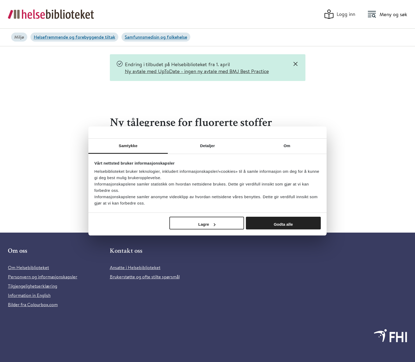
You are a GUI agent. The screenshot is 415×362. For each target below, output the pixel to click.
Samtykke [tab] (128, 145)
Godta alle (283, 224)
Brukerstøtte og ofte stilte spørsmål (145, 277)
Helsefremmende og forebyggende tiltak (74, 37)
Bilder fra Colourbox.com (33, 304)
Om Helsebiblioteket (28, 267)
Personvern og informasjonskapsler (42, 277)
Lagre (206, 224)
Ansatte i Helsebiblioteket (135, 267)
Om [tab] (286, 145)
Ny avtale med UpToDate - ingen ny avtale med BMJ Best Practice (197, 71)
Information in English (29, 295)
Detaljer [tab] (207, 145)
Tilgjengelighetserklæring (32, 286)
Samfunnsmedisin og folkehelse (156, 37)
